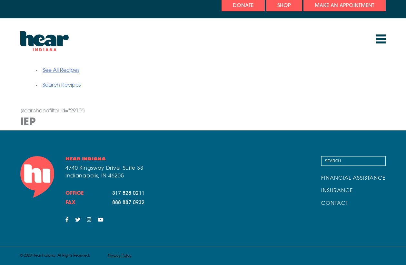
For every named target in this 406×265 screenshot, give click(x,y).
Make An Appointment (344, 5)
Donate (243, 5)
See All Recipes (61, 70)
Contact (334, 203)
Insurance (337, 191)
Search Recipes (62, 85)
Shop (284, 5)
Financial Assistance (353, 178)
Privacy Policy (120, 256)
